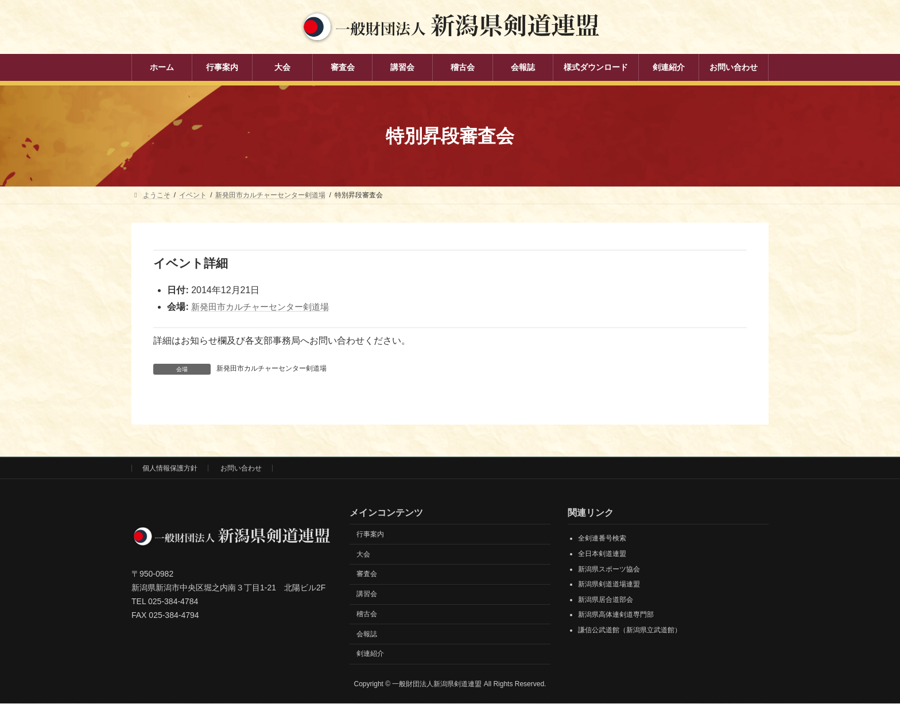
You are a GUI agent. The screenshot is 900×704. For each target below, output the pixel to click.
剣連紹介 (370, 654)
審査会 (366, 574)
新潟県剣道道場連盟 (609, 585)
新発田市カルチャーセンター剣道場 (264, 307)
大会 (363, 554)
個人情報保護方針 (169, 468)
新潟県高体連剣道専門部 (616, 615)
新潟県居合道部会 (605, 600)
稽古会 (366, 614)
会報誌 (366, 634)
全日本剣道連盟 (602, 554)
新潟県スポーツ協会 (609, 569)
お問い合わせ (241, 468)
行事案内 (370, 534)
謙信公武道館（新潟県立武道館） (629, 630)
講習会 (366, 594)
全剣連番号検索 (602, 539)
